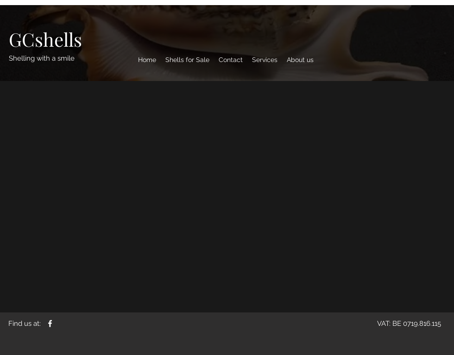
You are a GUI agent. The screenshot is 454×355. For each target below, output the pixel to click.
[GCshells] (45, 39)
